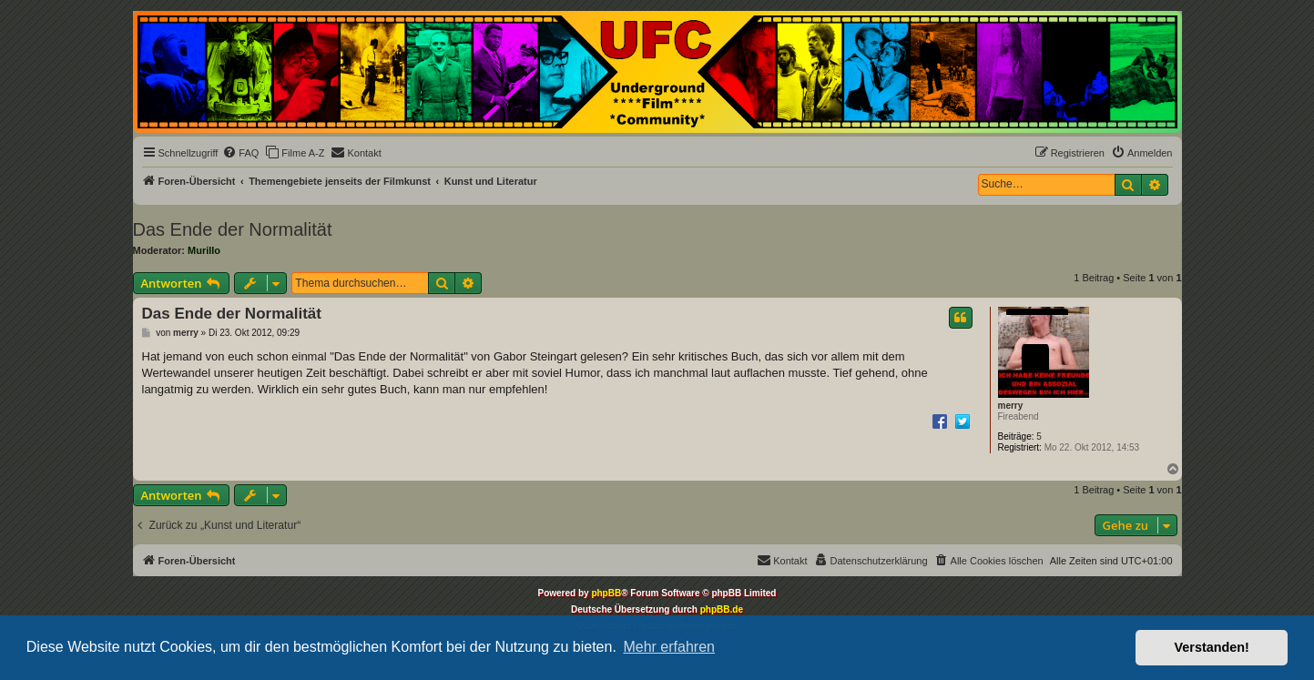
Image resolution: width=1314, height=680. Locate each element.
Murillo (204, 250)
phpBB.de (721, 609)
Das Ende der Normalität (232, 229)
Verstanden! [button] (1212, 647)
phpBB (606, 593)
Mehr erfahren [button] (669, 647)
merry (1011, 406)
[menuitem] (240, 153)
